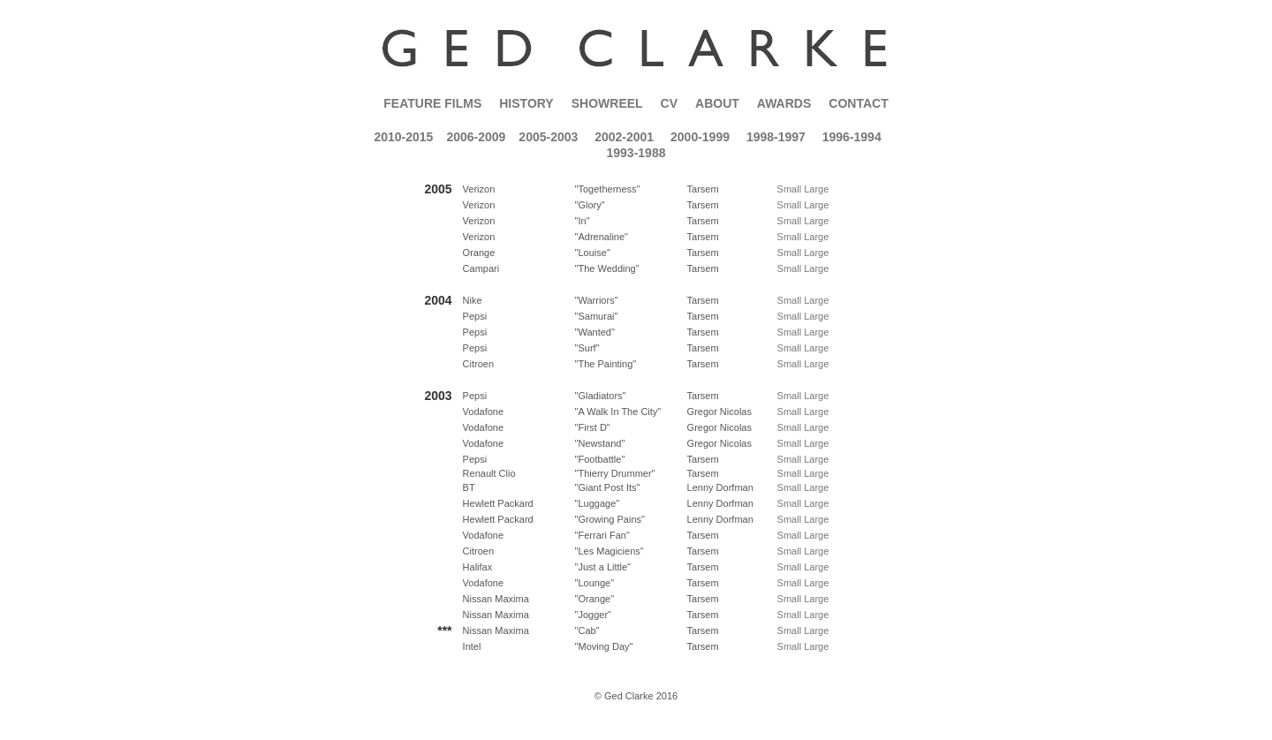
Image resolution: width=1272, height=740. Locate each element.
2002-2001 (624, 137)
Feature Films (432, 103)
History (526, 103)
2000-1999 (700, 137)
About (717, 103)
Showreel (607, 103)
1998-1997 (776, 137)
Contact (858, 103)
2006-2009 (475, 137)
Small (789, 189)
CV (669, 103)
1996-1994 (852, 137)
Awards (784, 103)
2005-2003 (548, 137)
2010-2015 (403, 137)
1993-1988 (636, 153)
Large (816, 189)
